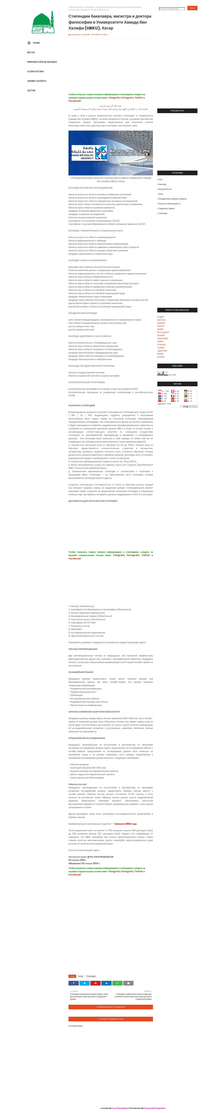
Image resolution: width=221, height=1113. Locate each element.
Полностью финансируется (169, 203)
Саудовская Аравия (166, 208)
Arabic (160, 329)
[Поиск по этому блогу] (172, 8)
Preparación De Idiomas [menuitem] (42, 62)
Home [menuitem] (33, 43)
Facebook (74, 100)
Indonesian (162, 338)
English (160, 316)
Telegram (114, 97)
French (160, 326)
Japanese (162, 350)
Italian (160, 341)
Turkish (160, 347)
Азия (160, 179)
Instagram (127, 97)
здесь (142, 642)
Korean (160, 356)
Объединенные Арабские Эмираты (172, 199)
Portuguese (163, 332)
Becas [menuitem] (31, 52)
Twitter (139, 97)
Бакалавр (162, 184)
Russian (161, 335)
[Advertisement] (111, 69)
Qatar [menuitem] (31, 90)
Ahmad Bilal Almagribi (80, 34)
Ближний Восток (164, 189)
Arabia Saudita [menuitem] (36, 81)
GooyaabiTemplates (154, 1108)
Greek (160, 353)
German (161, 319)
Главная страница (76, 7)
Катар (80, 976)
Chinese (161, 344)
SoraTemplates (120, 1108)
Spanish (161, 323)
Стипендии (89, 7)
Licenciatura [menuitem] (35, 71)
